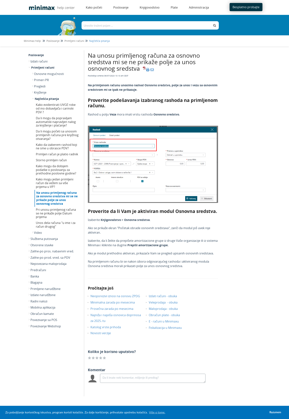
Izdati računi (39, 61)
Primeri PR (41, 80)
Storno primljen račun (51, 160)
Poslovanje (53, 41)
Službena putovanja (44, 239)
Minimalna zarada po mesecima (116, 302)
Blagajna (36, 282)
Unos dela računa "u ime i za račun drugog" (55, 225)
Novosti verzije (103, 333)
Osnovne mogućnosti (49, 74)
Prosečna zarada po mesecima (114, 309)
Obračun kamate (42, 314)
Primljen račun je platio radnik (57, 154)
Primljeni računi (74, 41)
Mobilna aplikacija (42, 307)
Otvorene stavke (41, 245)
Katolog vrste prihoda (108, 327)
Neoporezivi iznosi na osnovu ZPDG (118, 296)
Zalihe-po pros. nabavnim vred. (52, 251)
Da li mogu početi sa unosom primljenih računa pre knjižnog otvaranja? (57, 135)
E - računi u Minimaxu (166, 321)
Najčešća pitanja (99, 41)
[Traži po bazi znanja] (146, 25)
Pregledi (40, 86)
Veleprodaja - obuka (166, 302)
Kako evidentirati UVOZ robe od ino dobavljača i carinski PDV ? (56, 108)
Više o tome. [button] (157, 412)
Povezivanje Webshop (45, 326)
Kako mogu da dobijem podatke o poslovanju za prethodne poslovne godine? (56, 170)
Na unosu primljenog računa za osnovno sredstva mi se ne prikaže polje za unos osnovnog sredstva (57, 198)
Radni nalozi (38, 301)
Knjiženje (40, 92)
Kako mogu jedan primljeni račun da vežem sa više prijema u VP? (54, 183)
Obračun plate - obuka (167, 315)
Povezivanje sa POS (43, 320)
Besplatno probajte (246, 7)
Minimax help (32, 41)
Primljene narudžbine (45, 289)
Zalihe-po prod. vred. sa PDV (50, 258)
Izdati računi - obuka (165, 296)
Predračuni (38, 270)
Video (38, 233)
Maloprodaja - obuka (166, 309)
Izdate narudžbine (43, 295)
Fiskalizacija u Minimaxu (168, 328)
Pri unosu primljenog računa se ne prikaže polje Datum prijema (56, 213)
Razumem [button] (275, 412)
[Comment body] (153, 378)
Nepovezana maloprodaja (48, 264)
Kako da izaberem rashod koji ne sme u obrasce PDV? (56, 146)
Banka (34, 276)
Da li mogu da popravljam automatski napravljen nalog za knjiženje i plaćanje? (56, 122)
